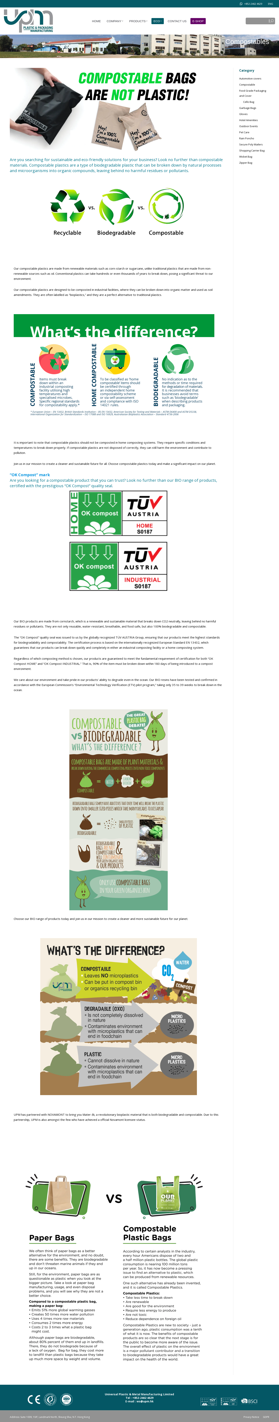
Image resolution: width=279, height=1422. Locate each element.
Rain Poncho (246, 138)
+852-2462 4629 (250, 4)
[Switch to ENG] (270, 3)
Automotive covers (250, 78)
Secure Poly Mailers (251, 144)
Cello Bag (248, 102)
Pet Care (244, 132)
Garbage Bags (247, 108)
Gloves (243, 114)
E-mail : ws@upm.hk (139, 1401)
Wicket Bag (245, 156)
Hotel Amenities (248, 120)
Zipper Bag (245, 162)
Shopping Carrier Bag (252, 150)
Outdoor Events (248, 126)
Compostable (247, 84)
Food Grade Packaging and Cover (252, 93)
